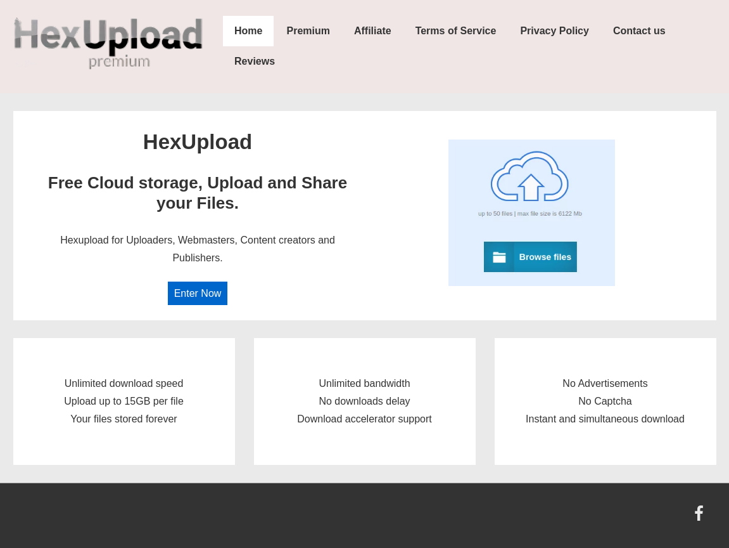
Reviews (254, 61)
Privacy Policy (554, 30)
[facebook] (700, 518)
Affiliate (372, 30)
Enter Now (198, 293)
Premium (307, 30)
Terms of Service (456, 30)
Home (248, 30)
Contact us (639, 30)
